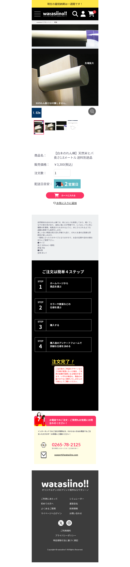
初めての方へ (48, 506)
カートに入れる (65, 195)
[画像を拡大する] (92, 111)
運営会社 (74, 506)
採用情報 (74, 512)
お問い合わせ (76, 517)
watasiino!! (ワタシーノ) (44, 22)
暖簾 (55, 22)
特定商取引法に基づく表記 (65, 544)
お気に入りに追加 (65, 203)
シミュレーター (77, 501)
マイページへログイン (52, 517)
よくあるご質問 (49, 512)
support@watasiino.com (66, 456)
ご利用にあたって (50, 501)
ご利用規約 (65, 534)
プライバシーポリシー (65, 539)
